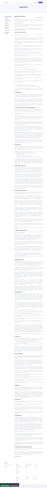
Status (35, 478)
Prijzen (24, 2)
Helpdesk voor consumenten (28, 465)
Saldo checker (26, 478)
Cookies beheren (14, 485)
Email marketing (18, 471)
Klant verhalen (17, 478)
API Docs (35, 477)
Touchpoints (17, 472)
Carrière (35, 465)
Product (13, 2)
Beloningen (17, 464)
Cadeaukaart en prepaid (19, 466)
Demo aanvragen (36, 2)
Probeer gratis (40, 2)
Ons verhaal (35, 464)
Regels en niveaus (18, 465)
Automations (17, 470)
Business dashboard (18, 477)
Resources (20, 2)
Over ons (27, 2)
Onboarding (26, 466)
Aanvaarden (4, 485)
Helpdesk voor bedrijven (28, 464)
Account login (26, 477)
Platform (16, 2)
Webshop (17, 482)
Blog (34, 466)
